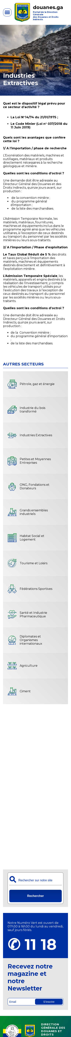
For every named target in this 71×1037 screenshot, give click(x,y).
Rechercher (35, 895)
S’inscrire (49, 1001)
